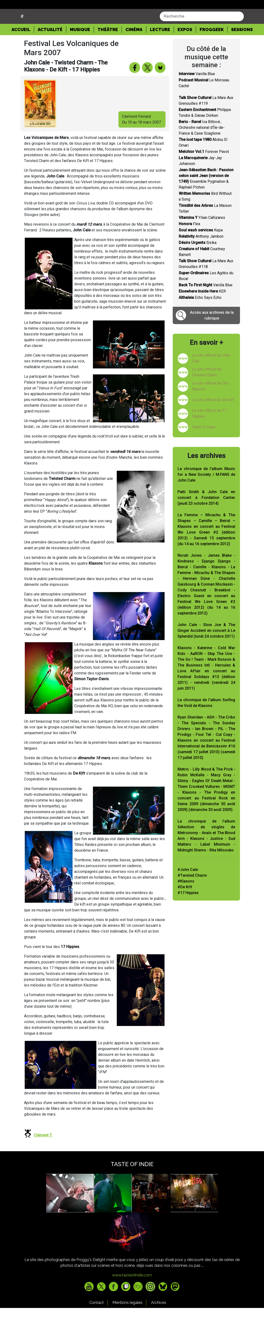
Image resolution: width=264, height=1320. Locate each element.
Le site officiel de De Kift (213, 412)
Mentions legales (127, 1314)
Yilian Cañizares (202, 229)
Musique (80, 41)
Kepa (201, 242)
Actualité (50, 41)
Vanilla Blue (197, 86)
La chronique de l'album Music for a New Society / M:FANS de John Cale (206, 486)
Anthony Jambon (201, 248)
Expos (185, 41)
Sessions (242, 41)
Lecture (160, 41)
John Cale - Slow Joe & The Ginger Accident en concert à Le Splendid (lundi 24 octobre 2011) (206, 642)
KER (202, 303)
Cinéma (133, 41)
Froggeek (212, 41)
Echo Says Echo (200, 309)
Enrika (197, 254)
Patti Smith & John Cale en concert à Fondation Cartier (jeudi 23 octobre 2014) (206, 510)
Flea (189, 236)
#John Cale (188, 881)
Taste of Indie (203, 439)
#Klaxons (186, 893)
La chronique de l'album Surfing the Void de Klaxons (206, 715)
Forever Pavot (204, 163)
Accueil (23, 41)
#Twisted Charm (192, 887)
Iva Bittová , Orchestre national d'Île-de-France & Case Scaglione (202, 139)
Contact (96, 1314)
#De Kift (185, 899)
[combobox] (201, 28)
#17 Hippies (188, 904)
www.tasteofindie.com (132, 1287)
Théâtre (108, 41)
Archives (158, 1314)
